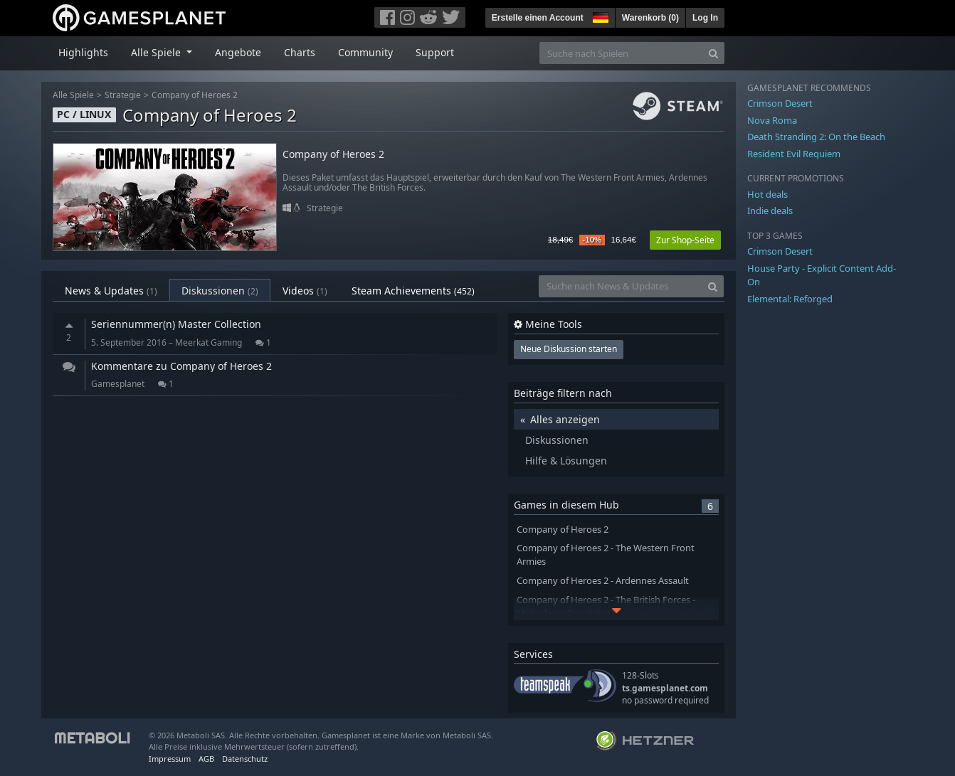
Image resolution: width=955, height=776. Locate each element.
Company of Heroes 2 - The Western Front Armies (606, 555)
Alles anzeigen (565, 419)
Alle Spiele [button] (157, 52)
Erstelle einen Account (538, 18)
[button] (599, 16)
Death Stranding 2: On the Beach (816, 136)
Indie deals (770, 210)
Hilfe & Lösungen (566, 460)
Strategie (123, 95)
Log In (705, 18)
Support (435, 52)
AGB (206, 758)
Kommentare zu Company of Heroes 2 (181, 366)
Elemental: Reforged (790, 298)
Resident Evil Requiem (793, 153)
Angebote (238, 52)
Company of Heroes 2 (195, 95)
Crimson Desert (780, 103)
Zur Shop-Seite (685, 240)
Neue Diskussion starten (568, 349)
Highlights (83, 52)
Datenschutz (245, 758)
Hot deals (767, 194)
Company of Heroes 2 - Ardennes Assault (603, 581)
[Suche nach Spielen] (621, 53)
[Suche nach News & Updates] (620, 286)
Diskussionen (219, 290)
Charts (299, 52)
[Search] (713, 53)
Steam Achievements (413, 290)
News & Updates (111, 290)
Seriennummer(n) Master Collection (176, 324)
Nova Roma (772, 120)
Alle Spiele (73, 95)
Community (365, 52)
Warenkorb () (650, 18)
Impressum (170, 758)
